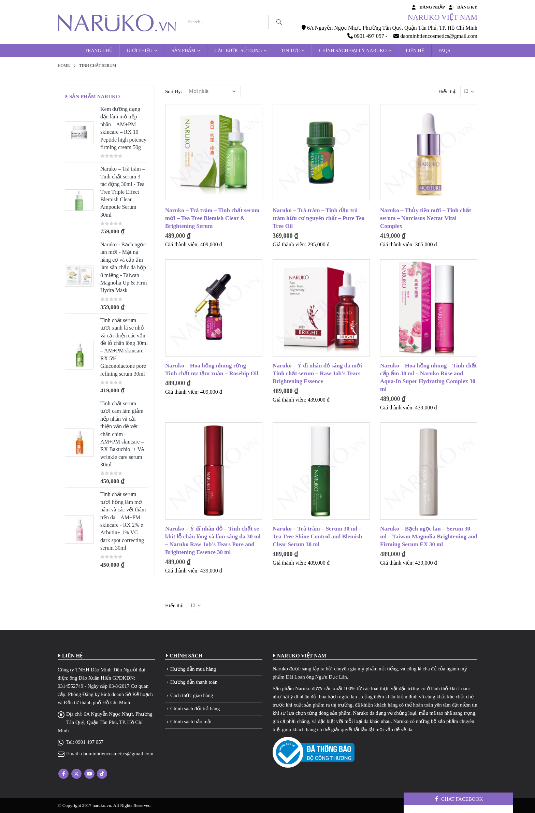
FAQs (444, 50)
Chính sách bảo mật (191, 721)
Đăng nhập (427, 7)
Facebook (63, 774)
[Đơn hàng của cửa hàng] (213, 91)
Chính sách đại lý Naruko (353, 50)
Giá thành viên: (182, 244)
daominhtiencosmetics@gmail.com (117, 753)
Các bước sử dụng (238, 50)
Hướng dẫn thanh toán (193, 682)
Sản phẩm (184, 50)
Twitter (76, 774)
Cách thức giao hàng (191, 695)
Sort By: (173, 91)
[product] (213, 152)
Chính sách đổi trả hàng (195, 708)
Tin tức (290, 50)
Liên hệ (415, 50)
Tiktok (102, 774)
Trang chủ (99, 50)
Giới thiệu (140, 50)
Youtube (89, 774)
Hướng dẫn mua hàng (193, 669)
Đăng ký (462, 7)
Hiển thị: (447, 91)
